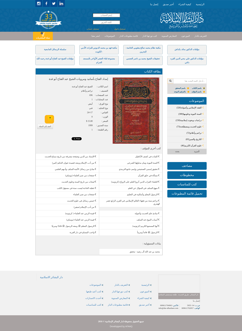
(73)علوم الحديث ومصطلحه (190, 126)
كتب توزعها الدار (149, 36)
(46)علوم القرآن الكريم (192, 145)
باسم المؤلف (198, 92)
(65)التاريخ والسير (195, 139)
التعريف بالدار (200, 36)
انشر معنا (96, 36)
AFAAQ (128, 326)
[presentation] (200, 4)
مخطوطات (187, 175)
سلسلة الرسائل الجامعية (55, 49)
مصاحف (187, 165)
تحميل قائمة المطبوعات (187, 193)
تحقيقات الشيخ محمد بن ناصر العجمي (143, 59)
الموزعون (185, 36)
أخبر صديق (168, 4)
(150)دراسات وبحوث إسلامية (190, 120)
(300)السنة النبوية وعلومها (191, 114)
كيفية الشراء (184, 4)
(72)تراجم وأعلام (195, 133)
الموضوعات (109, 36)
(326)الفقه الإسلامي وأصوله (190, 108)
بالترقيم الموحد (181, 92)
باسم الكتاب (198, 88)
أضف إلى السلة (45, 126)
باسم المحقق (182, 88)
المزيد (196, 151)
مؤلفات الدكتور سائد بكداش (187, 49)
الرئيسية (200, 4)
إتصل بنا (154, 4)
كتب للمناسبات (187, 184)
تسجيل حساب (93, 29)
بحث (177, 151)
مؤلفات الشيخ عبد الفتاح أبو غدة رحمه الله (55, 59)
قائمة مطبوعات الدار (128, 36)
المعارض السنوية (169, 36)
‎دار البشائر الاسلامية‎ (51, 277)
